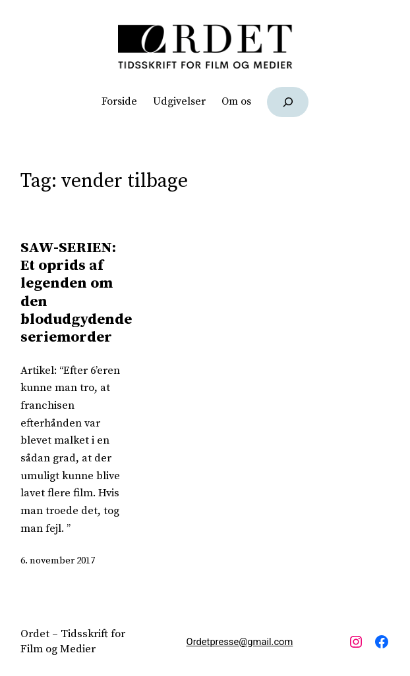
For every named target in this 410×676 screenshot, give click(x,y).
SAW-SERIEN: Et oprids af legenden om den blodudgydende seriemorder (76, 293)
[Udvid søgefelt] (287, 102)
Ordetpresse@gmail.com (240, 642)
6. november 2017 (57, 561)
